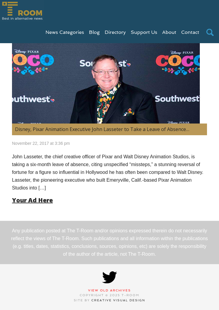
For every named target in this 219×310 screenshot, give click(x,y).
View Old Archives (109, 290)
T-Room (22, 11)
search (210, 32)
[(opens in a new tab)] (109, 79)
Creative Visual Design (119, 300)
